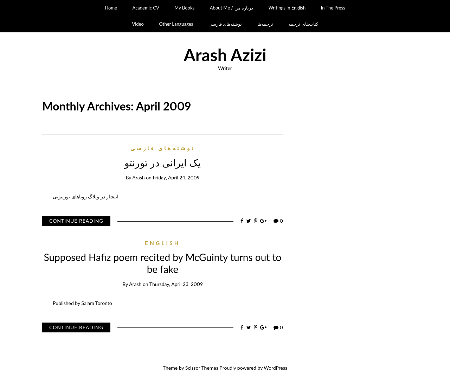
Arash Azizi (225, 55)
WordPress (275, 368)
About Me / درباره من (231, 8)
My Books (184, 8)
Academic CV (146, 8)
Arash (138, 177)
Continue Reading (76, 221)
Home (111, 8)
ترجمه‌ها (265, 24)
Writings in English (287, 8)
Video (137, 24)
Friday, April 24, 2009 (176, 177)
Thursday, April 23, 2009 (176, 284)
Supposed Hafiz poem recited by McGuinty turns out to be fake (163, 263)
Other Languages (176, 24)
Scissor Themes (201, 368)
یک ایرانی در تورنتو (162, 162)
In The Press (333, 8)
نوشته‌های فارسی (225, 24)
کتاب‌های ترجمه (303, 24)
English (162, 243)
